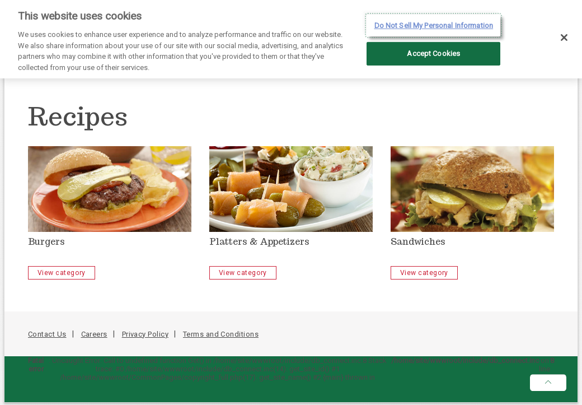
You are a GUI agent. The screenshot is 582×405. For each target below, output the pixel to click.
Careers (94, 334)
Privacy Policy (145, 334)
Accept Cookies (433, 50)
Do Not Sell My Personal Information (434, 22)
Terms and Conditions (221, 334)
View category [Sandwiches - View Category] (424, 273)
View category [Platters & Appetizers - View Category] (243, 273)
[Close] (564, 34)
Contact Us (47, 334)
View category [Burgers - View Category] (61, 273)
